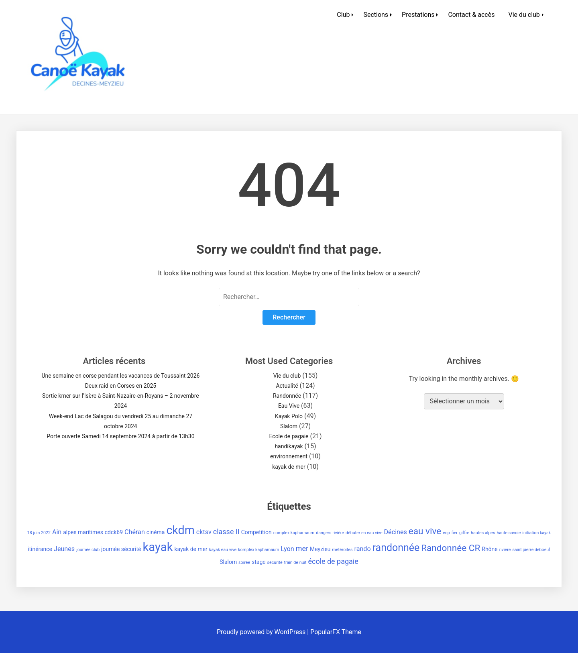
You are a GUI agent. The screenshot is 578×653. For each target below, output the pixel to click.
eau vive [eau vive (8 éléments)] (425, 531)
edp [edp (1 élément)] (446, 532)
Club (343, 14)
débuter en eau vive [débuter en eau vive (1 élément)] (364, 532)
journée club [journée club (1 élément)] (88, 549)
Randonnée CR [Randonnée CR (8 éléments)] (450, 548)
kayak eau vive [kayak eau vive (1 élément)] (222, 549)
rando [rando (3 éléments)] (362, 549)
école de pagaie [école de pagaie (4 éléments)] (333, 561)
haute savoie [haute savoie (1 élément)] (509, 532)
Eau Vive (288, 406)
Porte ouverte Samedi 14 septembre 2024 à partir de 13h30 (120, 436)
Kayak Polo (289, 416)
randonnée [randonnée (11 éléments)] (396, 547)
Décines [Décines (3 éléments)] (395, 532)
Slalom (288, 426)
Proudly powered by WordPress (262, 632)
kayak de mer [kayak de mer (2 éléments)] (191, 549)
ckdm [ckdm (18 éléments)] (180, 530)
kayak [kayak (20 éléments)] (157, 547)
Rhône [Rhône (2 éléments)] (489, 549)
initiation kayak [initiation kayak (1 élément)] (536, 532)
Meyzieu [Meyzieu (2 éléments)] (320, 549)
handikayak (289, 446)
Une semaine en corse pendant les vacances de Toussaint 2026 (120, 375)
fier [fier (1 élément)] (455, 532)
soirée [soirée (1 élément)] (244, 562)
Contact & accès (471, 14)
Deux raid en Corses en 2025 (121, 385)
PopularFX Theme (335, 632)
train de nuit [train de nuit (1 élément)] (295, 562)
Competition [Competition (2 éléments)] (256, 532)
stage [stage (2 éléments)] (259, 562)
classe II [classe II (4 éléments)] (226, 531)
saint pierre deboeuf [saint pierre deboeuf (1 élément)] (531, 549)
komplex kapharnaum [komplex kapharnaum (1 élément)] (258, 549)
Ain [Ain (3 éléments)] (56, 532)
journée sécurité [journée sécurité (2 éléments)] (121, 549)
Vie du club (523, 14)
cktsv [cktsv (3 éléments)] (204, 532)
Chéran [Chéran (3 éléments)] (134, 532)
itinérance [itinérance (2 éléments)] (40, 549)
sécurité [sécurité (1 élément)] (275, 562)
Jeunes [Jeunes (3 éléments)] (64, 549)
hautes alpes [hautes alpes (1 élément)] (483, 532)
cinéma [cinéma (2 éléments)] (156, 532)
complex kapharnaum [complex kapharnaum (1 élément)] (294, 532)
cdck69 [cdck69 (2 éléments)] (114, 532)
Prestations (418, 14)
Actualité (287, 385)
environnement (288, 456)
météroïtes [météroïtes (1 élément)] (342, 549)
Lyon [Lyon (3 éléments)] (287, 549)
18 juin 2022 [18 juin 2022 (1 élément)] (39, 532)
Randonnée (287, 396)
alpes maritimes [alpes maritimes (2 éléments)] (83, 532)
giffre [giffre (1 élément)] (464, 532)
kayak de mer (288, 467)
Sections (375, 14)
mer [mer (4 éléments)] (302, 548)
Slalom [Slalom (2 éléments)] (228, 562)
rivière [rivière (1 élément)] (505, 549)
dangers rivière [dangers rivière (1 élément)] (330, 532)
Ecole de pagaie (288, 436)
